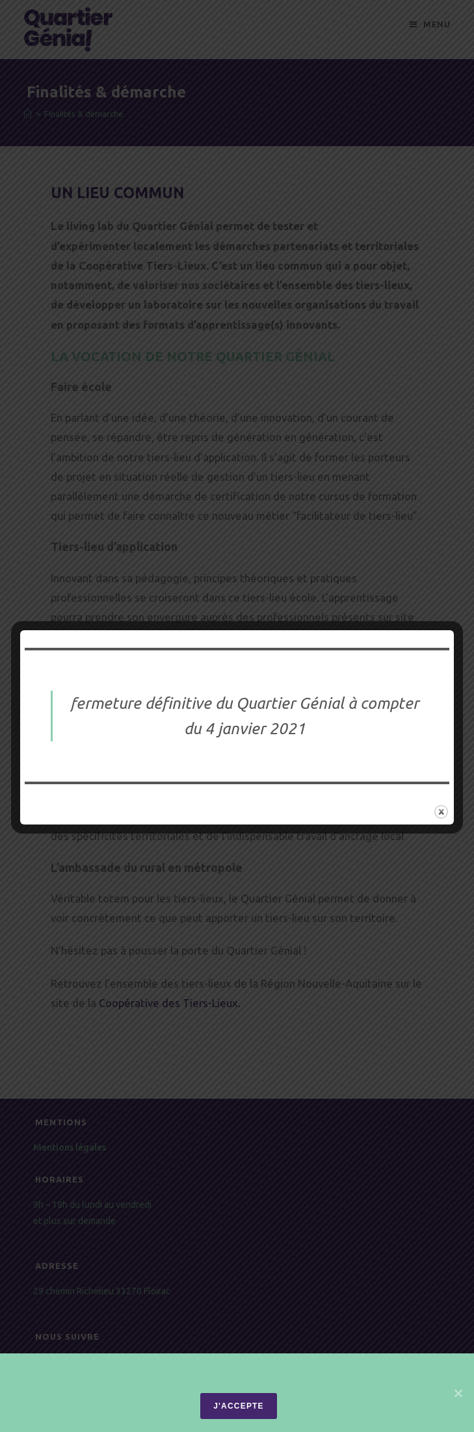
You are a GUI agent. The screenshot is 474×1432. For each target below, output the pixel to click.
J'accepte (238, 1406)
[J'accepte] (457, 1393)
